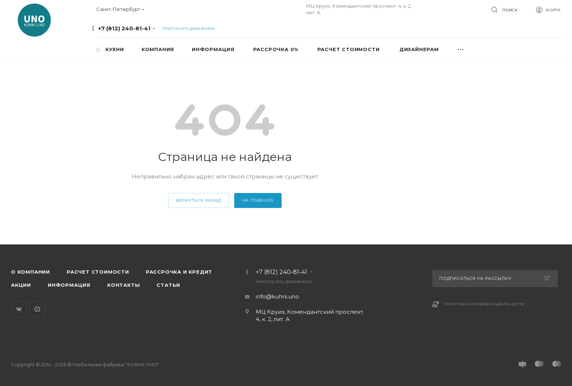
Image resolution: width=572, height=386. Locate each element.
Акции (21, 285)
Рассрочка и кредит (179, 272)
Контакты (123, 285)
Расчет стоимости (98, 272)
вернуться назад (198, 200)
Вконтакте (19, 309)
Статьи (168, 285)
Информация (69, 285)
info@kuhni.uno (277, 296)
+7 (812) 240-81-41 (124, 28)
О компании (30, 272)
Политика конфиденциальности (484, 304)
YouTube (37, 309)
